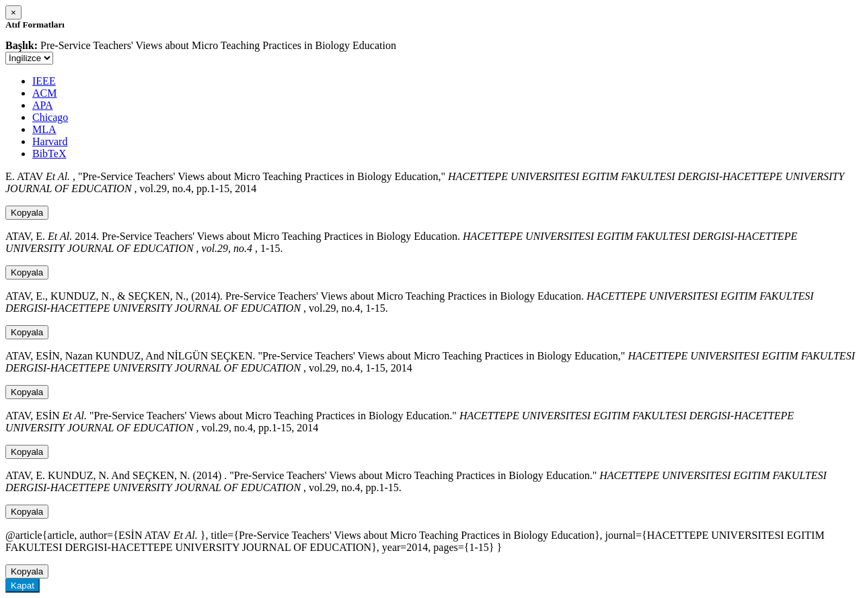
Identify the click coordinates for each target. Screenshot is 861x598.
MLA (44, 129)
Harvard (49, 141)
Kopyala (27, 213)
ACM (44, 93)
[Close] (13, 12)
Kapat (22, 586)
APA (42, 105)
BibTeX (49, 153)
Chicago (50, 117)
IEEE (44, 81)
